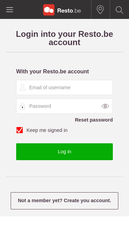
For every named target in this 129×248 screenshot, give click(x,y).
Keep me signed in (64, 130)
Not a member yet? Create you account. (64, 200)
